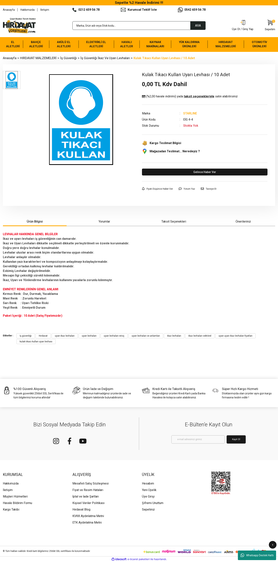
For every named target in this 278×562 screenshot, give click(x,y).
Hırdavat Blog (81, 509)
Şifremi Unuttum (152, 503)
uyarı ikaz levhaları (65, 335)
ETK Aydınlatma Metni (87, 522)
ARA (198, 25)
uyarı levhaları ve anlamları (146, 335)
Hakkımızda (27, 9)
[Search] (139, 25)
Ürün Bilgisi (35, 221)
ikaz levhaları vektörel (199, 335)
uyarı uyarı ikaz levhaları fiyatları (235, 335)
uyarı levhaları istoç (114, 335)
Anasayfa (9, 9)
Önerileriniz (243, 221)
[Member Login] (242, 25)
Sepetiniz (148, 509)
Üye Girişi (148, 496)
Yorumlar (104, 221)
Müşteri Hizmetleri (15, 496)
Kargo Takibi (11, 509)
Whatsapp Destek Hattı (257, 555)
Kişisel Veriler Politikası (88, 503)
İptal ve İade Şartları (85, 496)
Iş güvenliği (26, 335)
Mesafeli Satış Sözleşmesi (90, 483)
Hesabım (148, 483)
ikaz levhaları (174, 335)
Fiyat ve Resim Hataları (87, 490)
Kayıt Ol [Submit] (236, 439)
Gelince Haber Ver (204, 172)
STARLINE (190, 113)
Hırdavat (43, 335)
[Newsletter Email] (198, 439)
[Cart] (270, 26)
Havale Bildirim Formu (17, 503)
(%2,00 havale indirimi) (190, 96)
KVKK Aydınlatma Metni (88, 516)
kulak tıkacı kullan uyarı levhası (36, 341)
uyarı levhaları (89, 335)
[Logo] (19, 25)
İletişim (44, 9)
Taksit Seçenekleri (173, 221)
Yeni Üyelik (149, 490)
